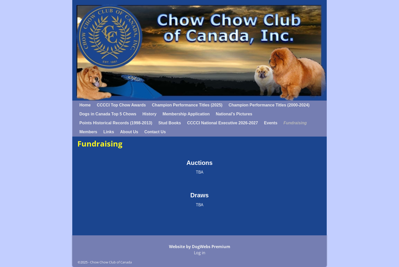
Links (108, 132)
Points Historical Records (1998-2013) (115, 123)
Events (270, 123)
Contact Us (155, 132)
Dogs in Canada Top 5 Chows (107, 114)
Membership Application (186, 114)
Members (88, 132)
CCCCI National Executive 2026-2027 (222, 123)
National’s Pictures (234, 114)
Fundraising (295, 123)
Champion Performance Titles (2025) (187, 105)
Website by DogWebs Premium (199, 246)
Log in (199, 253)
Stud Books (169, 123)
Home (85, 105)
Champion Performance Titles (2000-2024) (269, 105)
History (149, 114)
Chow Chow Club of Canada (111, 262)
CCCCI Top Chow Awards (121, 105)
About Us (129, 132)
